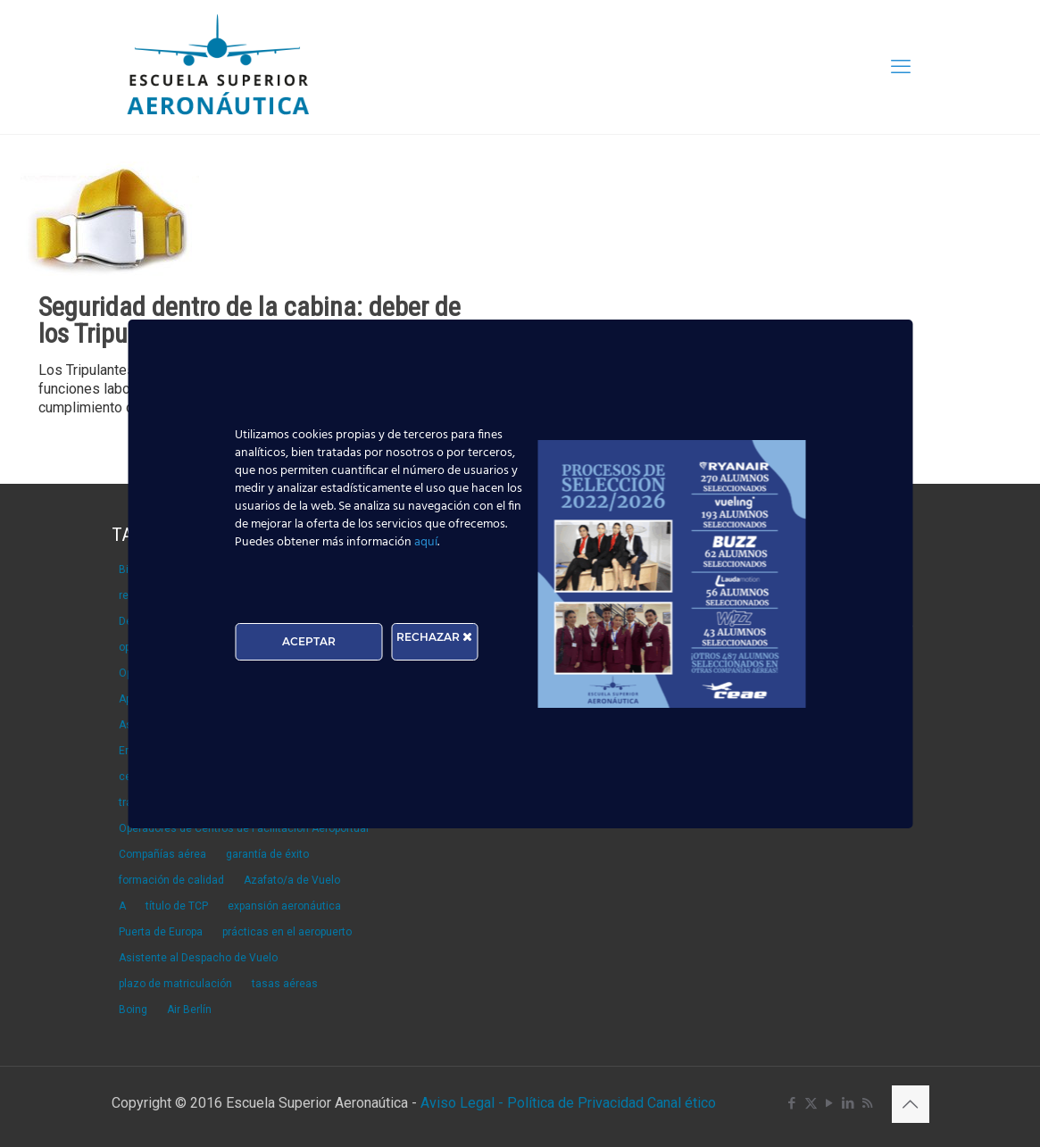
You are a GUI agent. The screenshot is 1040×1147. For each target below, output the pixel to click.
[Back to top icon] (910, 1104)
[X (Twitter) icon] (811, 1103)
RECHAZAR (434, 637)
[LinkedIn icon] (848, 1103)
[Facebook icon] (792, 1103)
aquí (425, 542)
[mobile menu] (901, 67)
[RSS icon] (867, 1103)
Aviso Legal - (461, 1102)
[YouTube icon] (829, 1103)
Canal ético (681, 1102)
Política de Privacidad (577, 1102)
